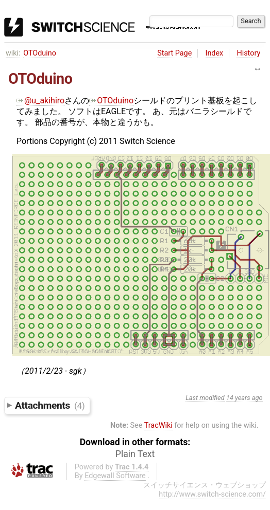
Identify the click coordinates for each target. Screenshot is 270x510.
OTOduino (39, 53)
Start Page (174, 53)
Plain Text (135, 454)
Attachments (50, 405)
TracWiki (158, 425)
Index (215, 53)
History (248, 53)
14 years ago (244, 398)
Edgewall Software (115, 475)
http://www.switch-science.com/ (212, 494)
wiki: (13, 53)
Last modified (205, 398)
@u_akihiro (40, 100)
